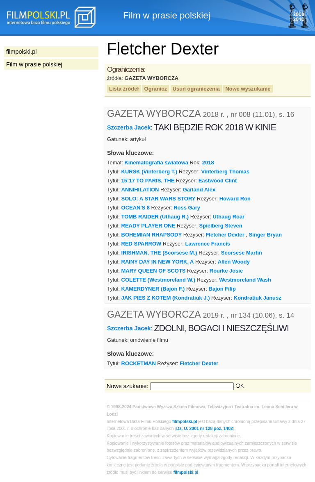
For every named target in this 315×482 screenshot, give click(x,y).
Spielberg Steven (220, 226)
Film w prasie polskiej (34, 64)
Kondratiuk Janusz (257, 298)
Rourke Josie (226, 271)
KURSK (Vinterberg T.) (149, 171)
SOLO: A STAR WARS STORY (158, 199)
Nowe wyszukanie (247, 89)
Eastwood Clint (218, 180)
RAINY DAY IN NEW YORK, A (157, 262)
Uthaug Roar (228, 217)
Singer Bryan (265, 235)
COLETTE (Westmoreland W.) (158, 280)
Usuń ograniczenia (196, 89)
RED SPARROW (141, 244)
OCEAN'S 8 (135, 208)
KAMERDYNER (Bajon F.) (153, 289)
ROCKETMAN (138, 363)
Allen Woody (234, 262)
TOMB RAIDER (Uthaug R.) (155, 217)
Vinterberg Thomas (225, 171)
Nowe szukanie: (127, 386)
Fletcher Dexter (224, 235)
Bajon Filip (222, 289)
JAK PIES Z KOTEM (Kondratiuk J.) (165, 298)
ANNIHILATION (140, 189)
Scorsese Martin (241, 253)
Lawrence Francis (207, 244)
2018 (208, 162)
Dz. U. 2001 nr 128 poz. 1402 (204, 428)
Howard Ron (235, 199)
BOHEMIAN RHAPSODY (151, 235)
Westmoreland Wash (245, 280)
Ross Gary (186, 208)
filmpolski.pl (184, 421)
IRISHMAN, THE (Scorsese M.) (159, 253)
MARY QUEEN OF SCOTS (153, 271)
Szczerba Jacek (129, 127)
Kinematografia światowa (156, 162)
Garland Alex (199, 189)
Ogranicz (155, 89)
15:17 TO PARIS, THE (148, 180)
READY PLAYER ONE (148, 226)
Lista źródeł (124, 89)
